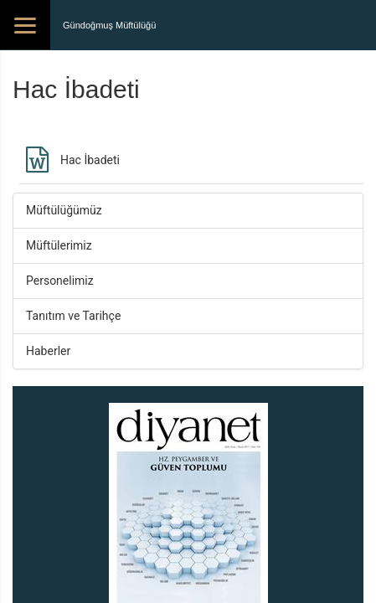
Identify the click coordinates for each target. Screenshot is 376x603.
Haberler (48, 351)
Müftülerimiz (59, 245)
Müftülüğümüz (64, 210)
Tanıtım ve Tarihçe (73, 315)
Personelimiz (60, 280)
